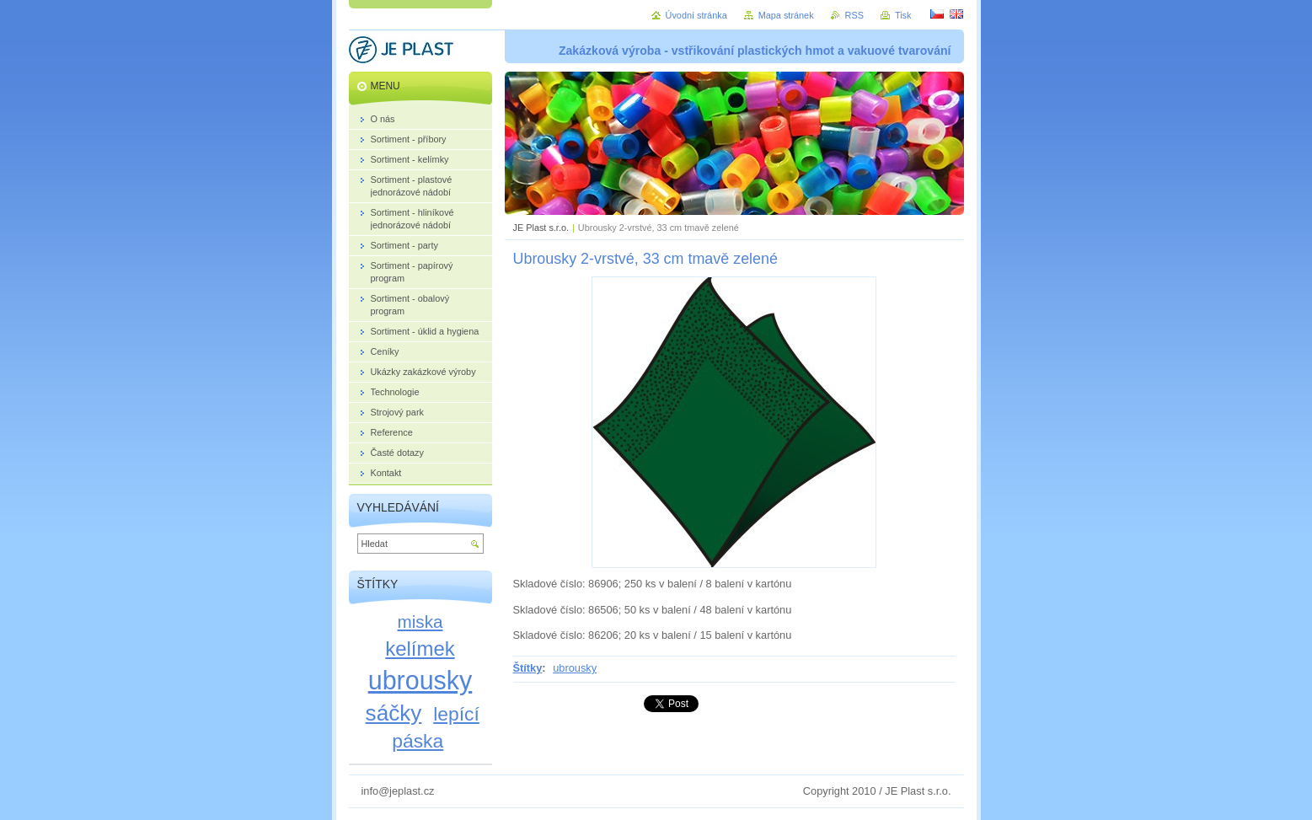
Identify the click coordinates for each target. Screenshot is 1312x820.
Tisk (903, 15)
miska (420, 621)
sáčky (394, 713)
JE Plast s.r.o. (541, 227)
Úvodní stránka (696, 15)
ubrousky (575, 668)
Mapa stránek (786, 15)
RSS (854, 15)
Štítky (528, 668)
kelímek (419, 648)
